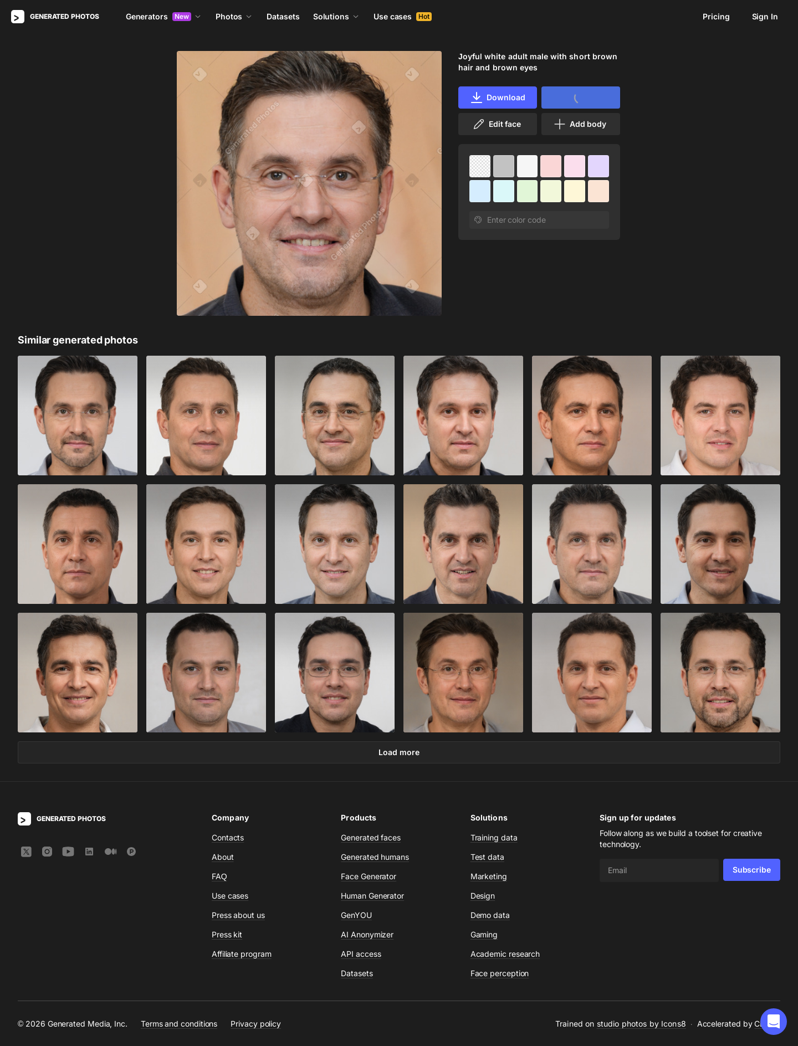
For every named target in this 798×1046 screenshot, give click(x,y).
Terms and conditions (179, 1023)
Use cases (403, 16)
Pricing (716, 16)
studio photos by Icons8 (641, 1023)
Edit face (496, 124)
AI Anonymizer (367, 934)
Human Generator (372, 895)
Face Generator (368, 876)
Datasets (283, 16)
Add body (579, 124)
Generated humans (375, 857)
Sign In (765, 16)
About (223, 857)
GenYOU (356, 915)
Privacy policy (256, 1023)
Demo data (490, 915)
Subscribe (752, 869)
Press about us (238, 915)
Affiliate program (242, 953)
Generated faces (371, 837)
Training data (494, 837)
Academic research (505, 953)
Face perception (499, 973)
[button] (773, 1021)
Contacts (228, 837)
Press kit (227, 934)
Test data (487, 857)
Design (482, 895)
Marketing (488, 876)
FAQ (219, 876)
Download (497, 97)
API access (361, 953)
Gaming (484, 934)
